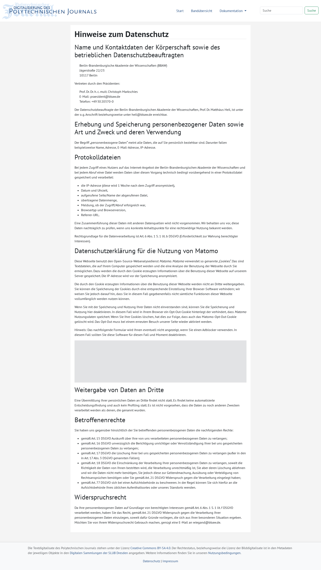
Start (180, 10)
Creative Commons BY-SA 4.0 (150, 548)
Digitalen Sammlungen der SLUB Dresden (99, 553)
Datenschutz (151, 561)
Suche (311, 10)
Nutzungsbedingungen (224, 553)
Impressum (170, 561)
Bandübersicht (201, 10)
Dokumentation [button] (232, 10)
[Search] (281, 10)
